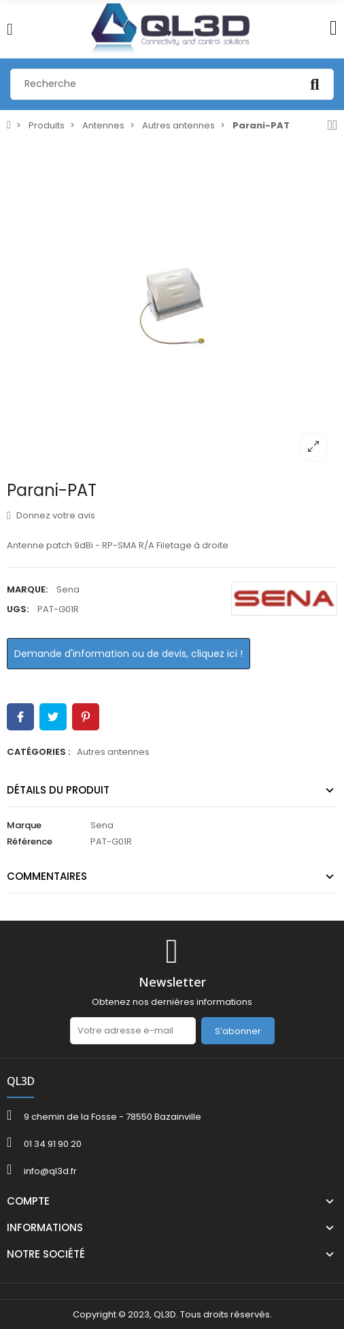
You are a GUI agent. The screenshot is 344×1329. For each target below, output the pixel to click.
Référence (29, 841)
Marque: (27, 589)
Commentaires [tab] (47, 876)
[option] (172, 306)
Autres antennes (113, 751)
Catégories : (38, 751)
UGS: (18, 609)
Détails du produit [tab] (58, 790)
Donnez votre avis (51, 515)
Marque (24, 825)
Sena (68, 589)
